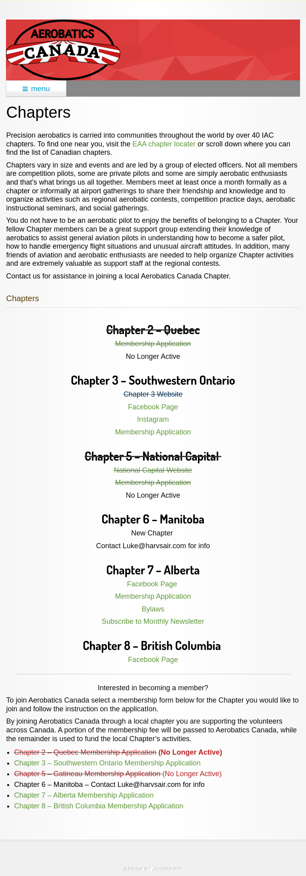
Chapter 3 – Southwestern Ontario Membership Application (108, 763)
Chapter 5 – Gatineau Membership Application (88, 774)
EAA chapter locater (164, 144)
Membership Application (153, 344)
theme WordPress (153, 869)
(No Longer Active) (192, 774)
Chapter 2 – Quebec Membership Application (85, 752)
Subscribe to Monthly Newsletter (153, 621)
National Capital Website (153, 470)
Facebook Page (153, 407)
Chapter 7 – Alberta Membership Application (83, 795)
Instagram (153, 419)
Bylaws (152, 609)
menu (36, 88)
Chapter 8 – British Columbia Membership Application (98, 806)
